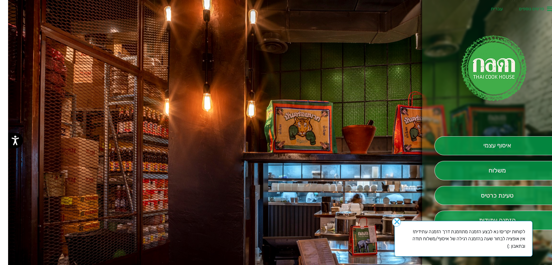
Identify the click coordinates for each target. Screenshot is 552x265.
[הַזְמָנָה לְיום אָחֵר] (489, 220)
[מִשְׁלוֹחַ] (489, 170)
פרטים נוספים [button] (523, 8)
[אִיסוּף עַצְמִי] (489, 146)
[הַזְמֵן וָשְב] (489, 195)
